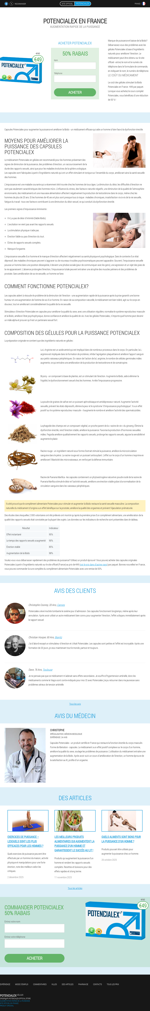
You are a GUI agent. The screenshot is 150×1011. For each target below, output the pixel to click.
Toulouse (47, 669)
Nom (56, 60)
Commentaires (39, 984)
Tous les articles (75, 888)
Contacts (97, 984)
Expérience (5, 984)
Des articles (67, 984)
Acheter (75, 92)
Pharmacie (83, 984)
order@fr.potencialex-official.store (15, 998)
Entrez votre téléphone (14, 937)
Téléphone (58, 73)
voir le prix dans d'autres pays (93, 564)
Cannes (61, 605)
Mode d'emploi (21, 984)
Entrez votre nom (12, 921)
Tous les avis (75, 703)
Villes (54, 984)
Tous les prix (113, 984)
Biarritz (58, 637)
